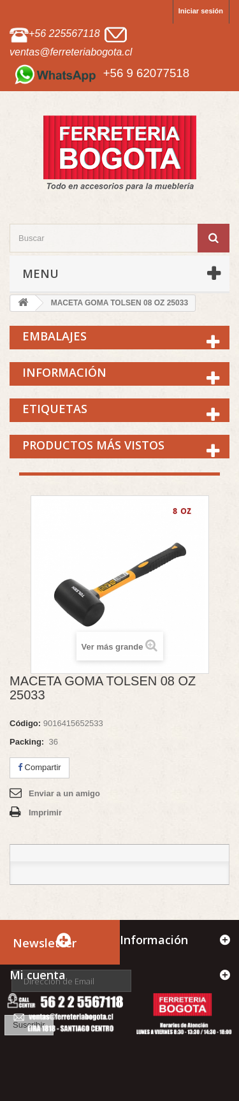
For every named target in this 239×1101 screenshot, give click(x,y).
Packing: (27, 742)
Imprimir (45, 812)
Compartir (39, 767)
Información (64, 372)
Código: (25, 723)
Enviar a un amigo (64, 793)
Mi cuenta (38, 974)
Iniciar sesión (200, 11)
